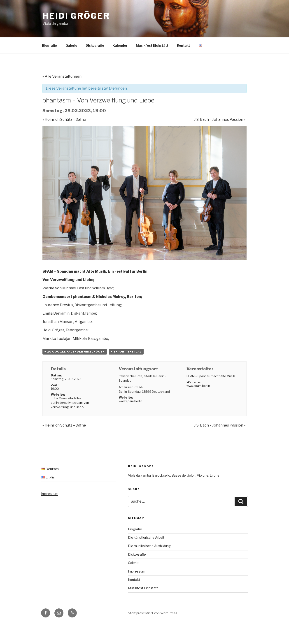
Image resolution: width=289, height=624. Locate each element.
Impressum (49, 494)
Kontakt (183, 45)
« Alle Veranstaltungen (62, 76)
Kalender (120, 45)
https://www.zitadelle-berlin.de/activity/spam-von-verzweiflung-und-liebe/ (70, 402)
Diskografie (95, 45)
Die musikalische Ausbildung (149, 546)
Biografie (49, 45)
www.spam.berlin (130, 401)
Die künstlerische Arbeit (146, 537)
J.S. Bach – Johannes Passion (219, 119)
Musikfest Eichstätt (152, 45)
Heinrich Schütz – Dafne (64, 119)
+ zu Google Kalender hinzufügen (74, 351)
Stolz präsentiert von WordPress (152, 613)
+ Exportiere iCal (126, 351)
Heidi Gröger (76, 16)
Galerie (71, 45)
